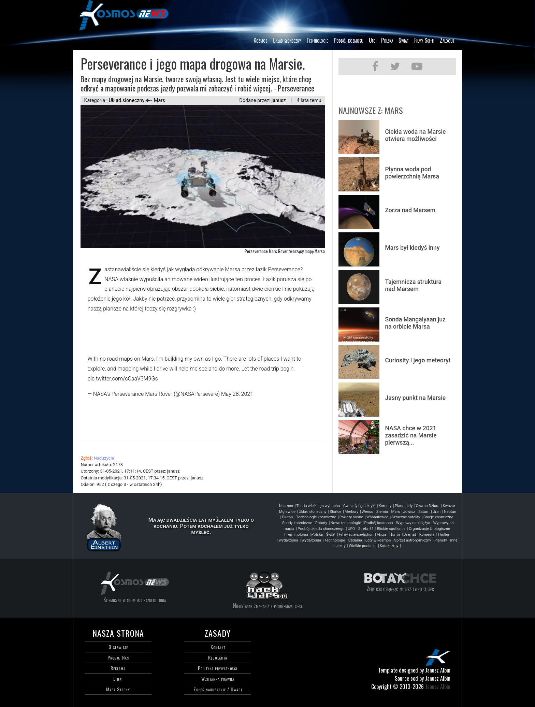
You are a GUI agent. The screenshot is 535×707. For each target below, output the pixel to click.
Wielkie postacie (362, 546)
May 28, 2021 (237, 394)
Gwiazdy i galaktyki (359, 506)
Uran (436, 511)
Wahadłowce (377, 517)
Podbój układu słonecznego (321, 528)
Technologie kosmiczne (316, 517)
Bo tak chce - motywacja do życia (400, 577)
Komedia (426, 534)
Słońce (335, 511)
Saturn (424, 511)
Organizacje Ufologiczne (429, 528)
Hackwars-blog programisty (267, 586)
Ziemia (382, 511)
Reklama (118, 668)
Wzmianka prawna (217, 678)
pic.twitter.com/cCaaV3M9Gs (122, 378)
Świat (404, 40)
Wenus (367, 511)
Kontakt (218, 646)
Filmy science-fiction (356, 534)
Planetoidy (404, 506)
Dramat (410, 534)
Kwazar (449, 506)
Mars (159, 100)
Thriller (443, 534)
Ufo (372, 40)
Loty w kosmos (378, 540)
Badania (355, 540)
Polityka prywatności (217, 668)
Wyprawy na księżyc (413, 523)
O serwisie (118, 646)
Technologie (317, 40)
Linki (118, 678)
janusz (279, 100)
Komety (385, 506)
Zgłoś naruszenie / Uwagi (217, 689)
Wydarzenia (288, 540)
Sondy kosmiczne (297, 523)
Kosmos (260, 40)
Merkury (352, 511)
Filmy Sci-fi (424, 40)
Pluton (287, 517)
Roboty (321, 523)
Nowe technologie (345, 523)
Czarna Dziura (427, 506)
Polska (387, 40)
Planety (440, 540)
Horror (394, 534)
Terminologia (297, 534)
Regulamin (218, 657)
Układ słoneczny (287, 40)
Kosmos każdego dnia (135, 583)
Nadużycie (104, 458)
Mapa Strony (118, 689)
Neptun (450, 511)
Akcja (381, 534)
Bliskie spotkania (391, 528)
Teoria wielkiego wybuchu (318, 506)
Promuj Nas (118, 657)
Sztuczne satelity (405, 517)
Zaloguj (447, 40)
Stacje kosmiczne (438, 517)
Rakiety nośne (351, 517)
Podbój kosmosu (348, 40)
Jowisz (409, 511)
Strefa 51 (366, 528)
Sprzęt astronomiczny (412, 540)
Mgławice (287, 511)
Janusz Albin (437, 686)
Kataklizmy (389, 546)
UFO (351, 528)
